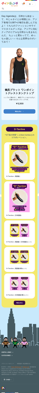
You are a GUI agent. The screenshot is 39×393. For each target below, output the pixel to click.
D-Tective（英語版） (13, 176)
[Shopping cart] (23, 4)
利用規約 (19, 363)
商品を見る (19, 111)
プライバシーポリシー (7, 363)
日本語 (7, 379)
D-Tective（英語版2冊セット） (17, 268)
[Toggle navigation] (2, 8)
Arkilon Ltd (26, 367)
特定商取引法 (26, 363)
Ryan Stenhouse (16, 367)
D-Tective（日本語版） (14, 215)
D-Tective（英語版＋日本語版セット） (19, 242)
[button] (19, 352)
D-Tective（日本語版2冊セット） (17, 295)
